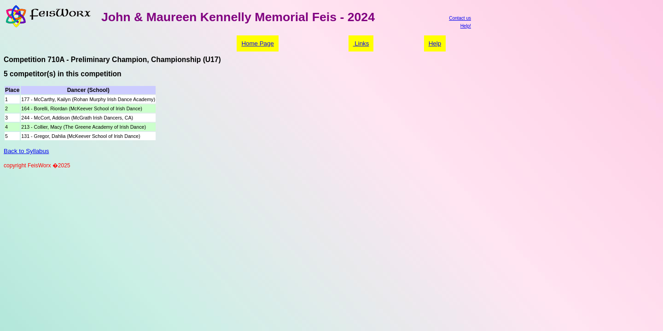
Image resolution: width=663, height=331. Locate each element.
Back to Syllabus (26, 151)
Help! (465, 26)
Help (435, 43)
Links (361, 43)
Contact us (460, 18)
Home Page (257, 43)
